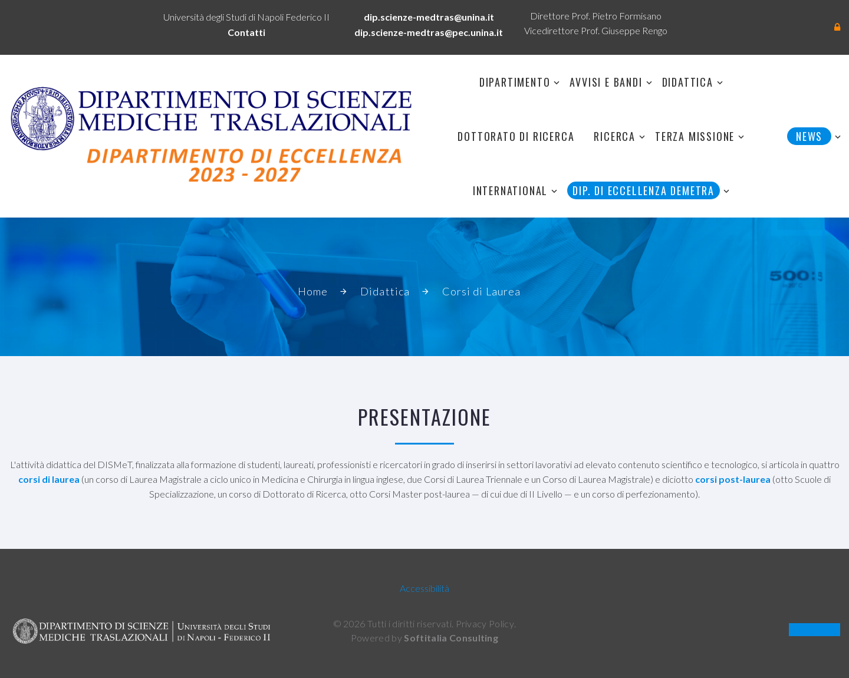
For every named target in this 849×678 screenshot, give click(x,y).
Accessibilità (424, 588)
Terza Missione (695, 136)
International (510, 190)
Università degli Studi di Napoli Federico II (246, 16)
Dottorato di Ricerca (516, 136)
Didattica (687, 82)
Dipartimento (515, 82)
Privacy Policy (485, 623)
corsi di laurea (49, 479)
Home (313, 291)
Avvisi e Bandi (606, 82)
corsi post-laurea (733, 479)
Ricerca (615, 136)
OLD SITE (814, 630)
